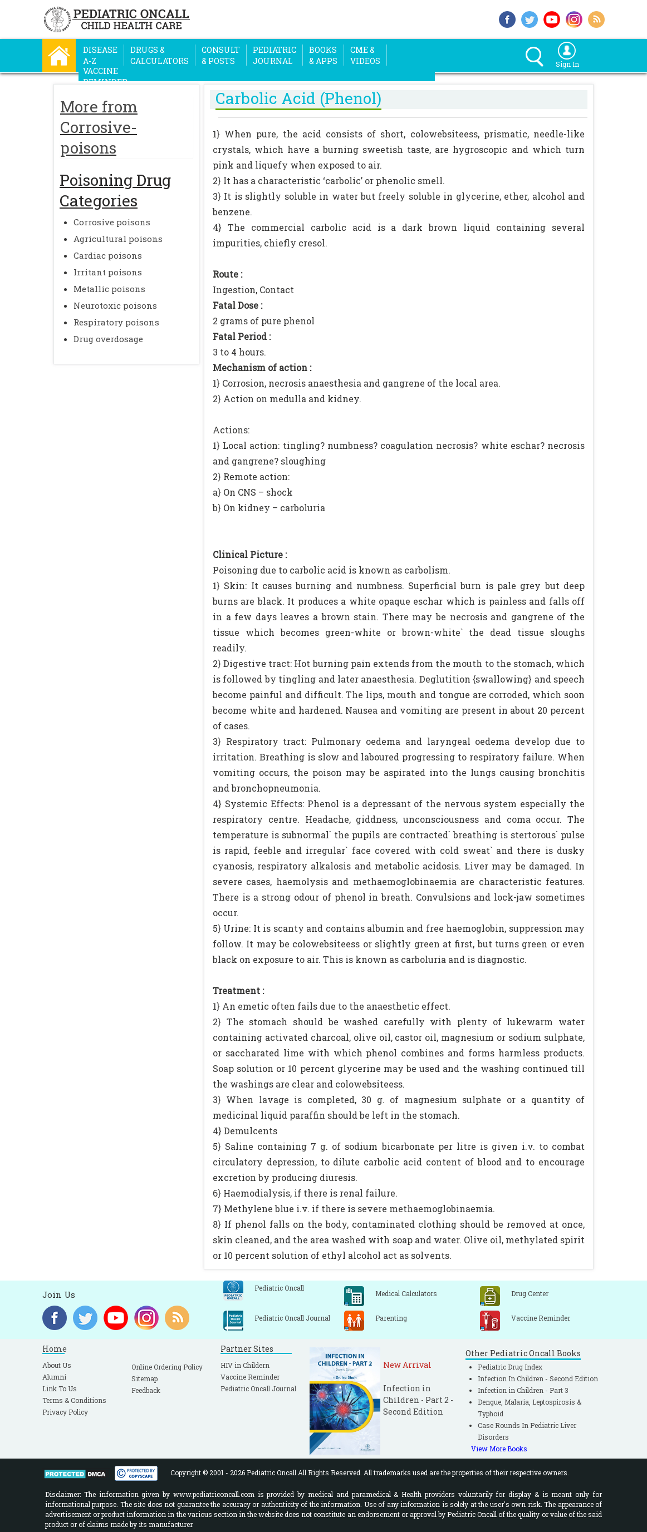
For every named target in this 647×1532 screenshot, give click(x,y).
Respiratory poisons (116, 322)
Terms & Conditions (74, 1400)
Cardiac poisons (107, 255)
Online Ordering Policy (167, 1366)
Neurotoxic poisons (115, 305)
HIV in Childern (244, 1365)
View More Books (499, 1448)
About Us (56, 1365)
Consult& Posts (221, 55)
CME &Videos (365, 55)
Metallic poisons (109, 288)
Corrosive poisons (111, 222)
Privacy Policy (65, 1411)
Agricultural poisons (118, 238)
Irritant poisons (107, 272)
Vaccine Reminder (250, 1376)
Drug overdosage (108, 338)
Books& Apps (323, 55)
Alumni (54, 1376)
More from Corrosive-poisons (99, 127)
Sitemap (144, 1378)
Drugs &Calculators (159, 55)
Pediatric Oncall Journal (258, 1388)
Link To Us (59, 1388)
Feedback (145, 1390)
